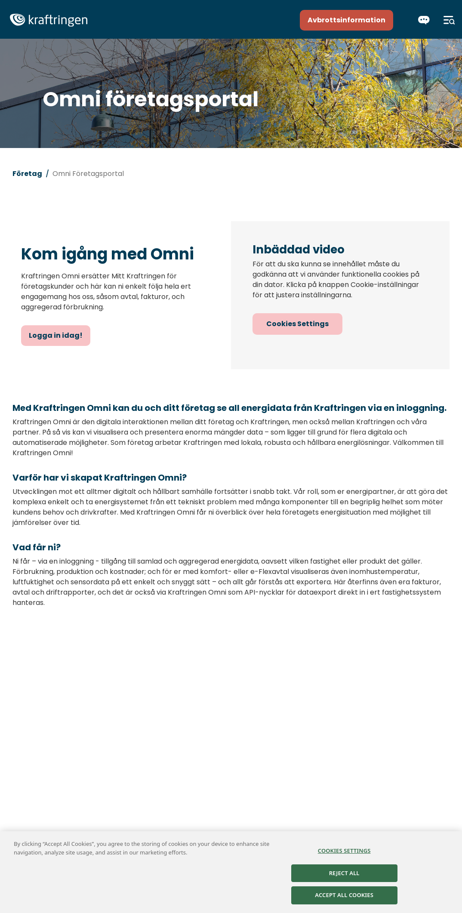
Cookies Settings (297, 324)
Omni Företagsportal (88, 174)
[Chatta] (424, 20)
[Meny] (449, 20)
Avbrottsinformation (346, 20)
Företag (27, 174)
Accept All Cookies (344, 895)
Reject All (344, 873)
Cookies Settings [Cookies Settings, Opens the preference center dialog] (344, 851)
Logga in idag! (56, 335)
